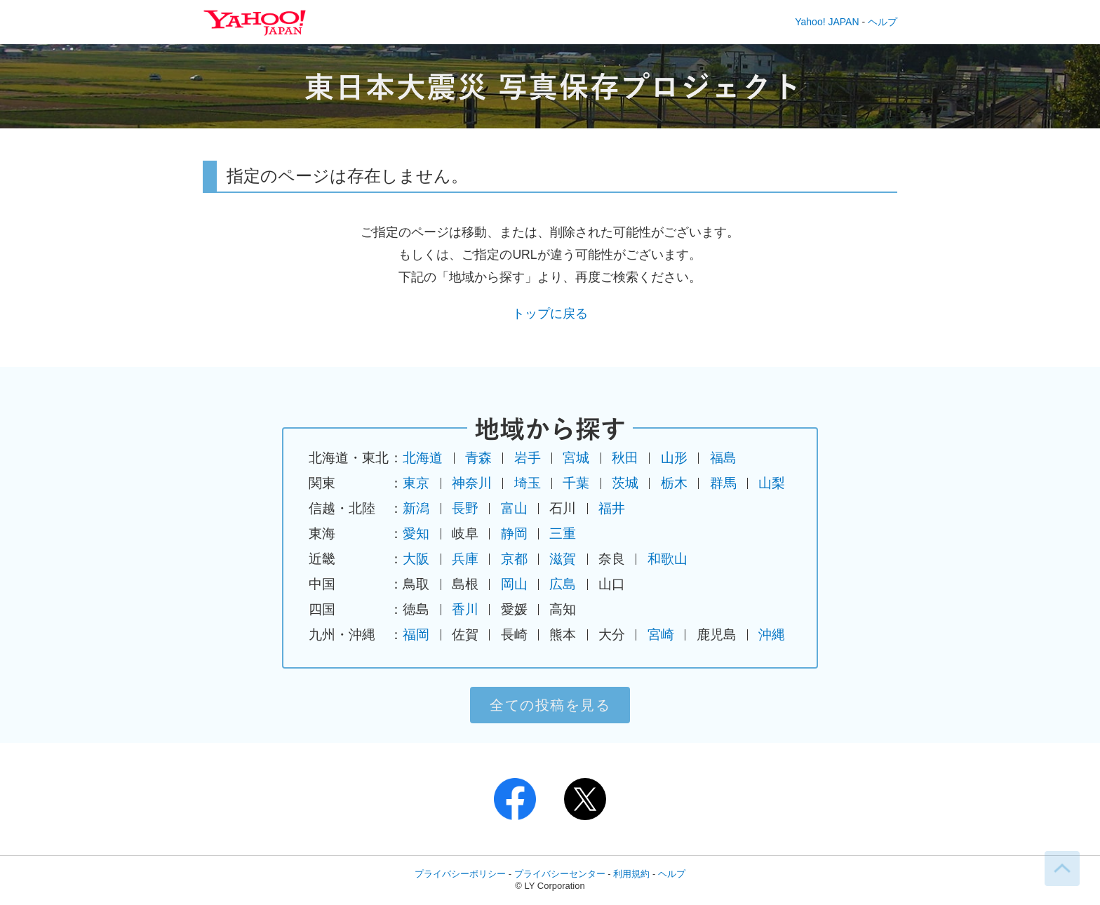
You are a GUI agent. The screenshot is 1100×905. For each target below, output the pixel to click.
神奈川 (472, 483)
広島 (562, 584)
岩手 (527, 457)
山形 (674, 457)
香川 (465, 609)
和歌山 (668, 558)
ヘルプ (882, 21)
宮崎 (661, 634)
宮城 (576, 457)
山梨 (771, 483)
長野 (465, 508)
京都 (514, 558)
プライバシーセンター (559, 874)
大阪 (416, 558)
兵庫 (465, 558)
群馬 (723, 483)
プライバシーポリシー (460, 874)
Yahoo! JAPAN (827, 21)
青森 (478, 457)
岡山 (514, 584)
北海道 (423, 457)
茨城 (625, 483)
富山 (514, 508)
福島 (723, 457)
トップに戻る (550, 314)
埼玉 (527, 483)
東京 (416, 483)
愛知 (416, 533)
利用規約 (631, 874)
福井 (611, 508)
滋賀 (562, 558)
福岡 (416, 634)
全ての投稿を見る (550, 705)
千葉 (576, 483)
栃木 (674, 483)
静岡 (514, 533)
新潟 (416, 508)
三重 (562, 533)
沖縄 (771, 634)
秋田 (625, 457)
